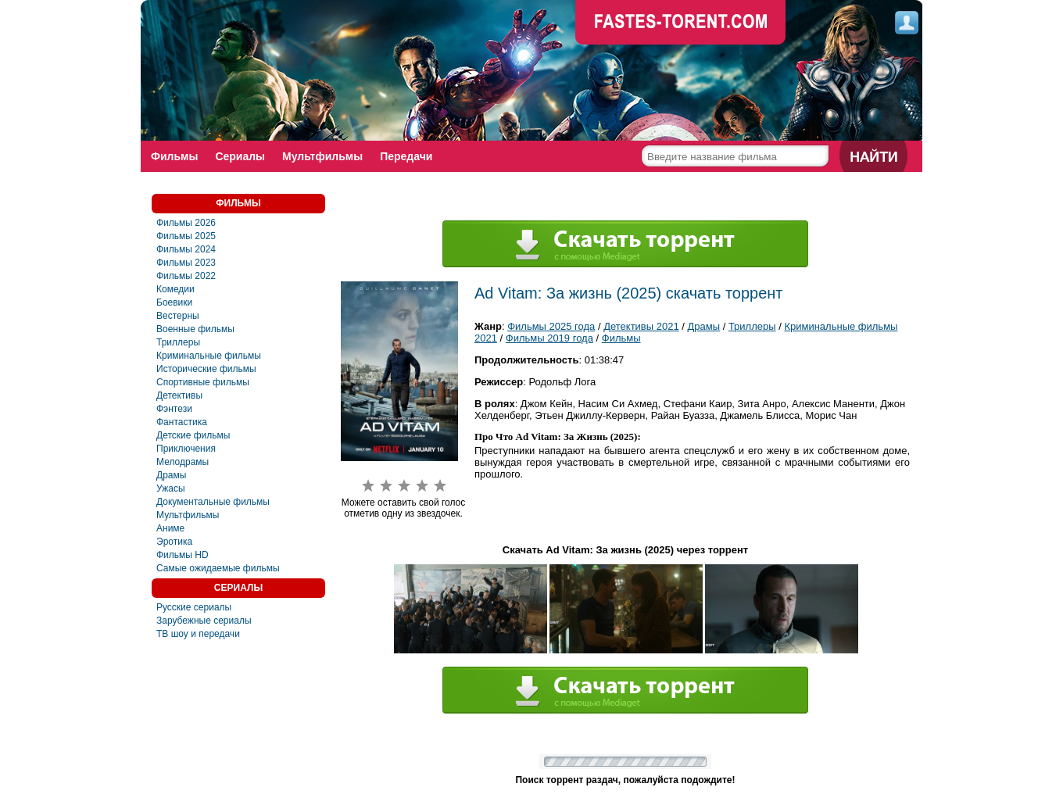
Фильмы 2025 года (551, 326)
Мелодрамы (182, 461)
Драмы (171, 475)
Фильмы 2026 (186, 222)
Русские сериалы (193, 607)
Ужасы (170, 488)
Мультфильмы (322, 156)
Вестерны (177, 315)
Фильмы (174, 156)
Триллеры (178, 342)
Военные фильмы (195, 329)
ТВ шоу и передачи (198, 633)
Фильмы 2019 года (549, 338)
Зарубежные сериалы (204, 620)
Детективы (179, 395)
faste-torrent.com (680, 23)
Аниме (170, 528)
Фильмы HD (182, 554)
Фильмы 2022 (186, 275)
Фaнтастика (181, 422)
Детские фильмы (193, 435)
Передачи (406, 156)
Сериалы (240, 156)
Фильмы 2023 (186, 262)
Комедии (175, 289)
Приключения (186, 448)
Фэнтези (174, 408)
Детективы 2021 (640, 326)
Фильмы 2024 (186, 249)
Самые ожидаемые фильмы (218, 568)
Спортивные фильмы (202, 382)
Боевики (174, 302)
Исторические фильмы (206, 368)
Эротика (174, 541)
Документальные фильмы (213, 501)
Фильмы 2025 (186, 236)
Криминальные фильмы (208, 355)
